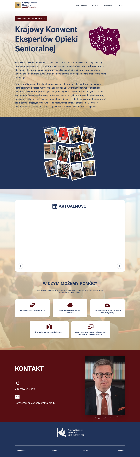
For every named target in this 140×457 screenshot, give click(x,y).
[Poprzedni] (20, 266)
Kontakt (122, 5)
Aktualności (108, 5)
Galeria (95, 5)
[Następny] (119, 266)
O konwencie (81, 5)
